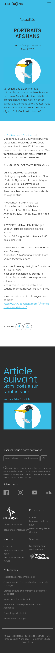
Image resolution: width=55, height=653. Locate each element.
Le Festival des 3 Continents (19, 88)
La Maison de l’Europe (15, 618)
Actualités (27, 20)
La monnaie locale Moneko (18, 599)
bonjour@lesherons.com (16, 529)
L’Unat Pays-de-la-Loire (16, 613)
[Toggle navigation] (49, 3)
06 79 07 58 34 (14, 524)
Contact (33, 517)
